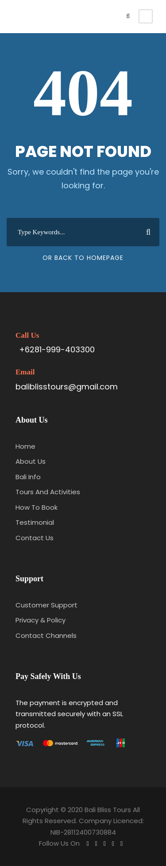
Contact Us (34, 537)
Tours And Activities (47, 491)
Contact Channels (46, 635)
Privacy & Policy (40, 620)
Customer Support (46, 605)
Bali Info (28, 476)
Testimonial (34, 522)
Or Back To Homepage (83, 257)
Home (25, 446)
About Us (30, 461)
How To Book (36, 507)
